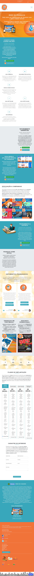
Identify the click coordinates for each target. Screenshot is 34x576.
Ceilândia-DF (16, 489)
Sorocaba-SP (22, 501)
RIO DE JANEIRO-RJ (12, 497)
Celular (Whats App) (9, 463)
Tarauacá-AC (11, 502)
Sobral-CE (17, 501)
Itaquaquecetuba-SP (20, 491)
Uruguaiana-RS (24, 502)
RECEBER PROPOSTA (10, 63)
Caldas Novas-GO (9, 488)
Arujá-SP (25, 486)
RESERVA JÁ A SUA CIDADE (17, 518)
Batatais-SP (4, 487)
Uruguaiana (26, 309)
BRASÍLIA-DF (30, 487)
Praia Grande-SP (27, 496)
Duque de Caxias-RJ (26, 489)
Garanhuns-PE (4, 490)
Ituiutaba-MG (29, 491)
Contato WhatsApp (10, 60)
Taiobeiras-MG (26, 501)
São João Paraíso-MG (17, 499)
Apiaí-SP (18, 486)
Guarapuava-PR (17, 490)
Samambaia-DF (6, 498)
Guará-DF (13, 490)
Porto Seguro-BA (21, 496)
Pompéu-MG (16, 496)
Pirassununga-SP (11, 496)
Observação (7, 467)
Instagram (6, 538)
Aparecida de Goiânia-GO (12, 486)
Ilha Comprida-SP (9, 491)
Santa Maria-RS (11, 498)
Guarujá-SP (25, 490)
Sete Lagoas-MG (12, 501)
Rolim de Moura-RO (19, 497)
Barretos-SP (29, 486)
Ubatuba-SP (20, 502)
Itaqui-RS (25, 491)
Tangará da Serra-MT (5, 502)
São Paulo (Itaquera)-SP (15, 500)
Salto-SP (24, 497)
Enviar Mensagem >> (6, 552)
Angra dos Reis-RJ (5, 486)
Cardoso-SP (12, 489)
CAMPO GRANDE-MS (21, 488)
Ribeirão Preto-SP (6, 497)
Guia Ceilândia (11, 309)
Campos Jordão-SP (28, 488)
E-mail (18, 463)
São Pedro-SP (22, 500)
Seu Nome (7, 459)
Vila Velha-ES (29, 502)
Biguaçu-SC (21, 487)
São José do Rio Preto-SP (7, 500)
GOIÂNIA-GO (9, 490)
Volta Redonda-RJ (17, 503)
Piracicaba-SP (6, 496)
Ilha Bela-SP (4, 491)
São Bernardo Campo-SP (21, 498)
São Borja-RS (28, 498)
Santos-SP (15, 498)
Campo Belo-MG (15, 488)
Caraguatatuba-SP (7, 489)
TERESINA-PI (15, 502)
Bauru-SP (7, 487)
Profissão (19, 459)
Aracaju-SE (21, 486)
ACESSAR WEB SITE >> (9, 302)
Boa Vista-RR (25, 487)
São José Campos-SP (24, 499)
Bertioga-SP (17, 487)
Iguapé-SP (29, 490)
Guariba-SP (22, 490)
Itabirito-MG (14, 491)
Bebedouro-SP (12, 487)
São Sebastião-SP (27, 500)
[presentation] (17, 473)
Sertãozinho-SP (7, 501)
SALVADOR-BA (28, 497)
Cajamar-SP (4, 488)
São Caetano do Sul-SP (9, 499)
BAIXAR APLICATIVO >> (24, 304)
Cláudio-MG (21, 489)
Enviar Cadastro (17, 476)
